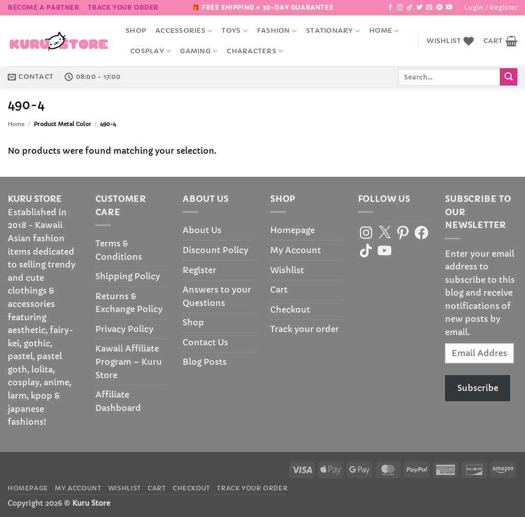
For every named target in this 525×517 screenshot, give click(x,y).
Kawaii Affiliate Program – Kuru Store (128, 361)
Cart (279, 289)
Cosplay (150, 51)
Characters (255, 51)
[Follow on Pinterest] (439, 7)
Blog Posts (205, 362)
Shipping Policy (127, 276)
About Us (202, 230)
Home (384, 31)
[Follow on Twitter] (419, 7)
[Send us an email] (429, 7)
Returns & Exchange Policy (129, 303)
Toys (234, 31)
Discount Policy (215, 250)
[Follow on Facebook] (390, 7)
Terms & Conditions (118, 250)
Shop (136, 31)
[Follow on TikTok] (410, 7)
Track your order (123, 7)
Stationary (333, 31)
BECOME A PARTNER (43, 7)
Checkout (290, 309)
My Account (295, 250)
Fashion (277, 31)
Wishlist (287, 270)
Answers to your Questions (217, 296)
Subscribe (477, 388)
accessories (183, 31)
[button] (490, 7)
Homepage (292, 230)
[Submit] (508, 77)
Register (199, 270)
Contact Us (205, 342)
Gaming (198, 51)
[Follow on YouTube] (449, 7)
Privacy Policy (124, 329)
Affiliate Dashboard (118, 401)
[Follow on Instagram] (400, 7)
